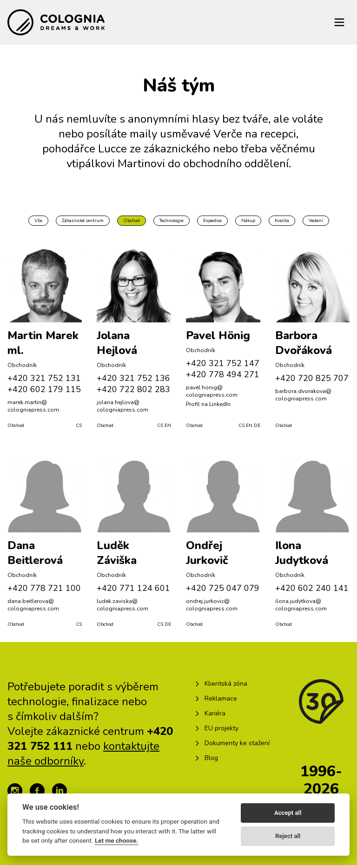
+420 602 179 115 (44, 389)
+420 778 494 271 (222, 374)
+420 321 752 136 (133, 378)
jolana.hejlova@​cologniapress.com (122, 406)
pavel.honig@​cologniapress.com (212, 391)
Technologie (171, 220)
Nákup (248, 220)
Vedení (316, 220)
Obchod (131, 220)
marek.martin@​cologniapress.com (33, 406)
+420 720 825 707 (312, 378)
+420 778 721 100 (44, 588)
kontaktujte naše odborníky (83, 753)
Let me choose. (116, 840)
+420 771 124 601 (133, 588)
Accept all (287, 812)
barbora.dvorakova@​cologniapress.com (303, 394)
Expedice (212, 220)
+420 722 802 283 (133, 389)
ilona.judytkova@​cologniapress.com (301, 604)
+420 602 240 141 (312, 588)
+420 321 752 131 (44, 378)
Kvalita (282, 220)
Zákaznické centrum (83, 220)
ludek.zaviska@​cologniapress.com (122, 604)
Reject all (287, 835)
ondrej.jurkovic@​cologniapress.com (212, 604)
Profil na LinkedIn (208, 404)
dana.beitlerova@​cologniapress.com (33, 604)
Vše (38, 220)
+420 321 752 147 (222, 363)
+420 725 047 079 (222, 588)
